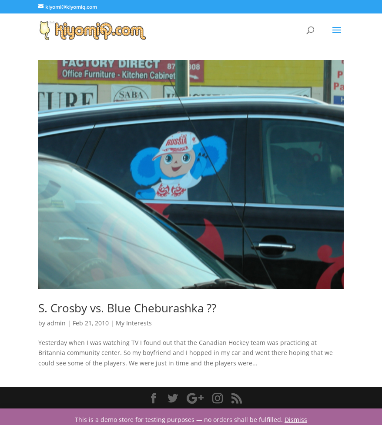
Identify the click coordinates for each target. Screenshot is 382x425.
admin (56, 323)
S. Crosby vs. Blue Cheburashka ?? (127, 308)
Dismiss (296, 419)
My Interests (134, 323)
